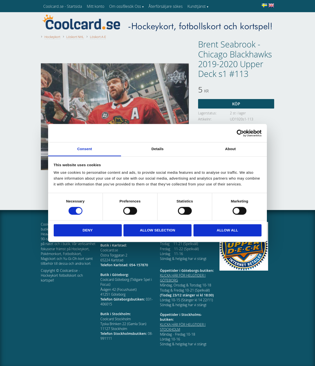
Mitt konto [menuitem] (95, 6)
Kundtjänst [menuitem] (196, 6)
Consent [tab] (84, 149)
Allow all (227, 230)
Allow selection (157, 230)
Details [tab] (157, 149)
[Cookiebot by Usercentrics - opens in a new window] (240, 133)
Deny (88, 230)
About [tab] (230, 149)
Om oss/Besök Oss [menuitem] (125, 6)
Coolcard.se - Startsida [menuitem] (62, 6)
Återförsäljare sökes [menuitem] (166, 6)
